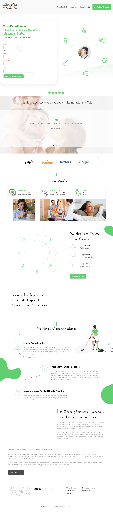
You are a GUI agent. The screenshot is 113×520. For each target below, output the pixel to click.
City (4, 68)
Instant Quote (70, 500)
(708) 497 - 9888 (40, 499)
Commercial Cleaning (88, 498)
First (4, 50)
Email (5, 54)
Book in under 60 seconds (13, 76)
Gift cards (82, 7)
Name (5, 45)
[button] (29, 128)
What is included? (62, 7)
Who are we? (86, 500)
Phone (6, 61)
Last (20, 50)
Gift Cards (69, 503)
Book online (73, 7)
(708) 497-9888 (103, 7)
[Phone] (18, 63)
